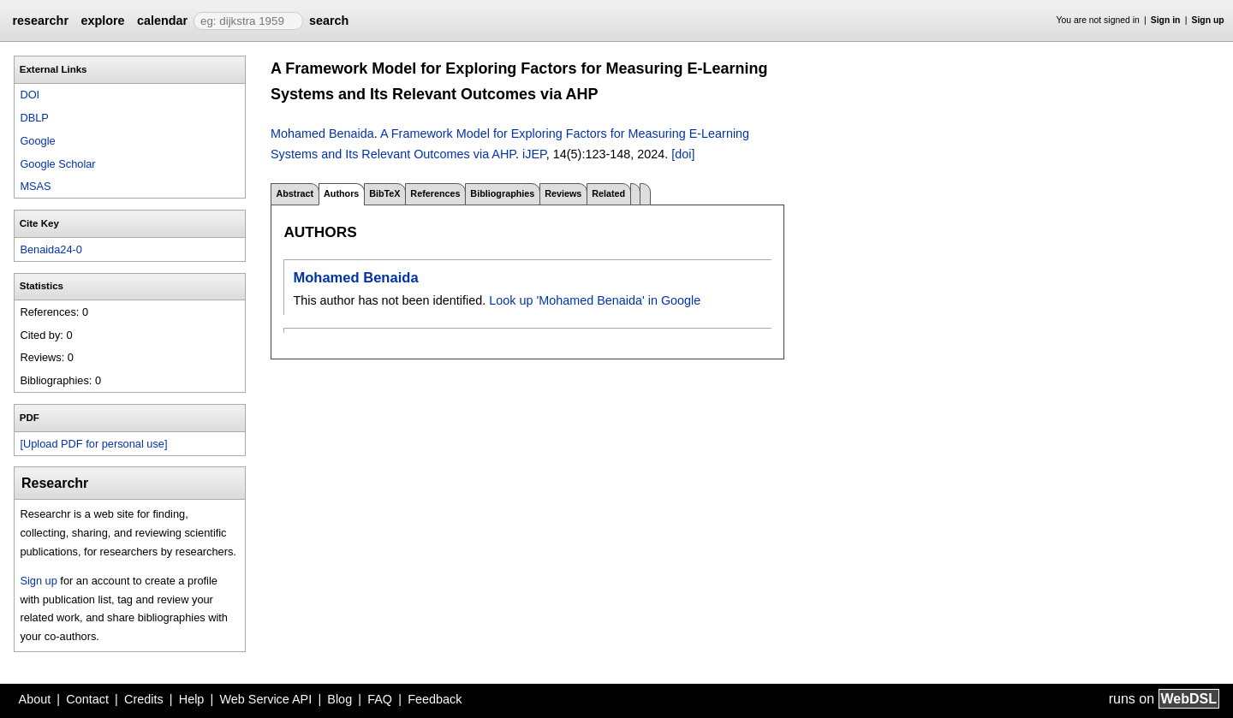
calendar (162, 20)
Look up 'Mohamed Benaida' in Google (594, 300)
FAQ (379, 699)
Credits (144, 699)
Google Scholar (57, 163)
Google (37, 140)
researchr (40, 20)
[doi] (682, 154)
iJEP (534, 154)
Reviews (563, 193)
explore (102, 20)
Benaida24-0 (51, 249)
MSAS (35, 186)
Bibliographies (502, 193)
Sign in (1166, 20)
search (328, 20)
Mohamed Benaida (322, 133)
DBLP (34, 117)
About (35, 699)
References (435, 193)
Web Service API (265, 699)
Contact (87, 699)
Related (608, 193)
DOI (29, 94)
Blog (339, 699)
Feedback (435, 699)
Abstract (294, 193)
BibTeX (384, 193)
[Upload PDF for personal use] (93, 443)
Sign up (1208, 20)
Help (192, 699)
